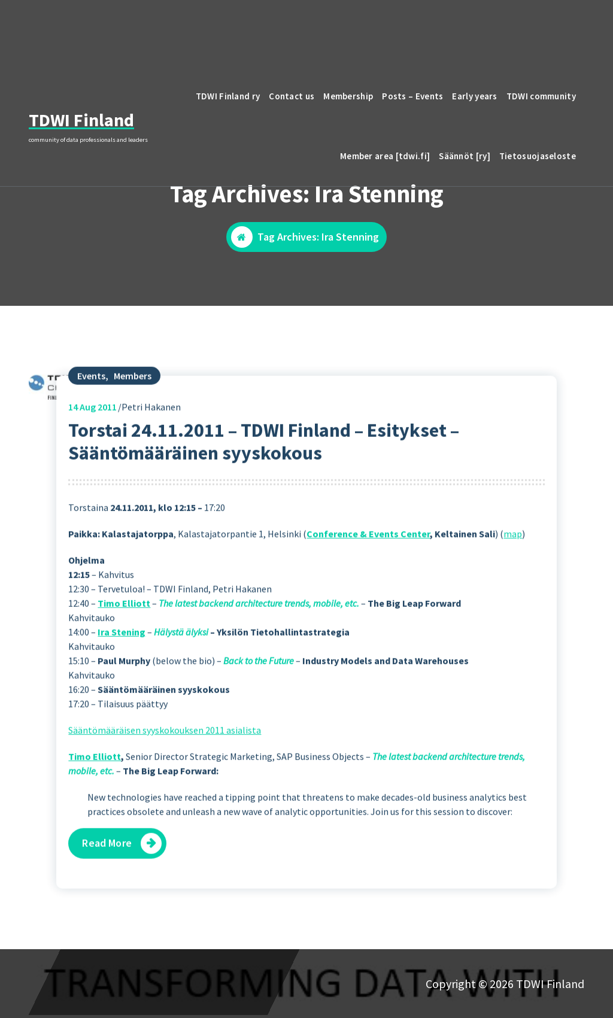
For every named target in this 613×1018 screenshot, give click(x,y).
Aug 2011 (92, 441)
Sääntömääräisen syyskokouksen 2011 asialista (164, 765)
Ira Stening (121, 667)
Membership (348, 96)
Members (132, 410)
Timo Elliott (124, 638)
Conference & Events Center (368, 569)
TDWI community (541, 96)
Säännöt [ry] (464, 156)
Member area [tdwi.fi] (385, 156)
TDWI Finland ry (228, 96)
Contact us (291, 96)
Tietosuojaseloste (537, 156)
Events (91, 410)
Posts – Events (412, 96)
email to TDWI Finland (510, 27)
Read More (107, 878)
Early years (474, 96)
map (512, 569)
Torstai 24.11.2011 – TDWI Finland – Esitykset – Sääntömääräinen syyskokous (263, 475)
